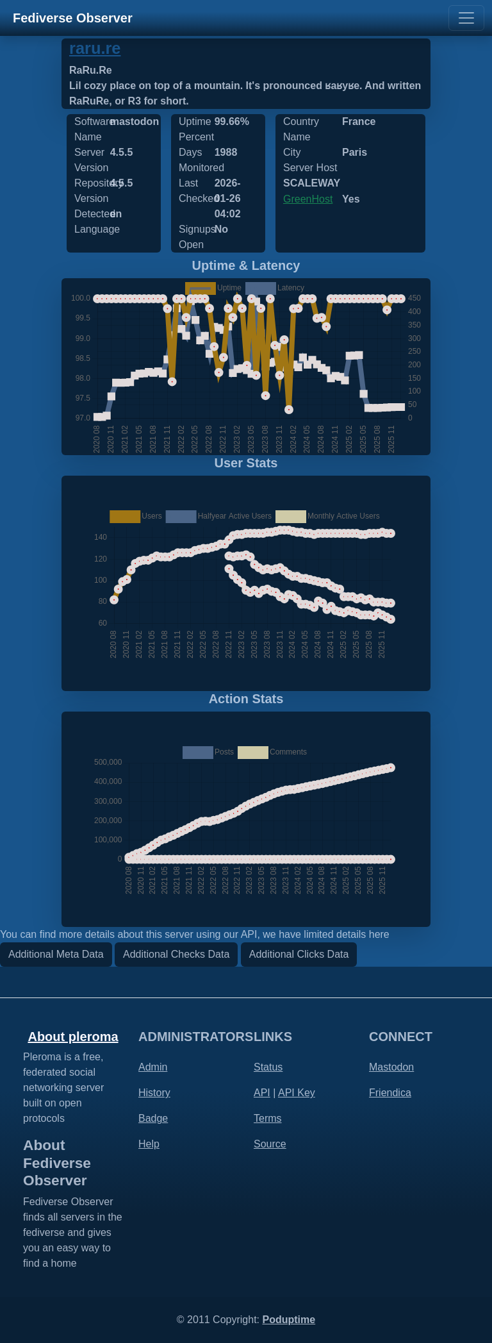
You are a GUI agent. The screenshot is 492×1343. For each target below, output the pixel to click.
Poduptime (288, 1319)
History (154, 1092)
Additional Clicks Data (299, 954)
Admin (152, 1067)
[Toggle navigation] (466, 18)
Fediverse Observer (73, 18)
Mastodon (391, 1067)
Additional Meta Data (56, 954)
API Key (296, 1092)
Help (149, 1144)
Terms (268, 1118)
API (262, 1092)
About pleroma (73, 1037)
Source (270, 1144)
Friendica (390, 1092)
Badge (153, 1118)
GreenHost (307, 199)
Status (268, 1067)
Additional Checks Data (176, 954)
